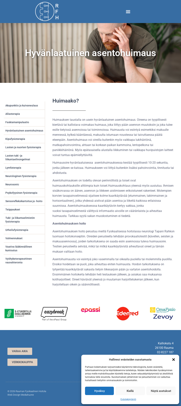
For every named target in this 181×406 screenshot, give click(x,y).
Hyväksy (99, 391)
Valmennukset (14, 238)
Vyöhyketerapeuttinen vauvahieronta (18, 260)
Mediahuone (27, 394)
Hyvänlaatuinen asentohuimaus (24, 130)
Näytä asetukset (161, 391)
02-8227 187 (165, 352)
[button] (173, 359)
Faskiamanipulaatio (17, 122)
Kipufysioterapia (15, 138)
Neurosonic (12, 184)
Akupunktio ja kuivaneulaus (21, 105)
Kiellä (130, 391)
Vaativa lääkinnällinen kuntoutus (18, 248)
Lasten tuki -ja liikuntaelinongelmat (17, 157)
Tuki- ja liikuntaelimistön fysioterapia (20, 219)
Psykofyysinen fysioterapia (21, 192)
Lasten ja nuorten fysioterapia (23, 147)
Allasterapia (12, 113)
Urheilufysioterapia (16, 229)
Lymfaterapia (13, 167)
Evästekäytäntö (128, 399)
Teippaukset (12, 209)
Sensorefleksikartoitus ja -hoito (23, 201)
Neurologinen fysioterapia (20, 176)
